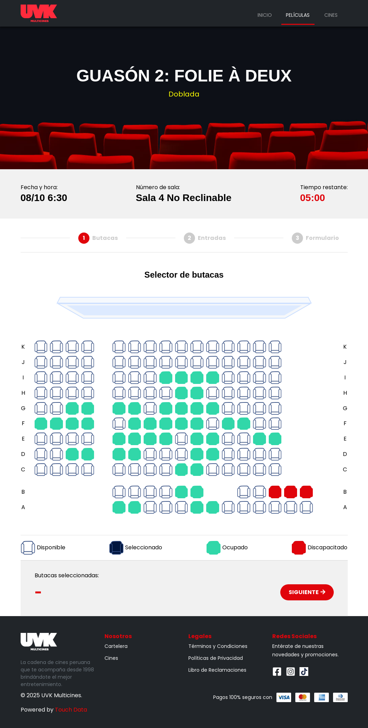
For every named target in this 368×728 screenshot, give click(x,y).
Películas (298, 15)
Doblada (184, 94)
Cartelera (116, 646)
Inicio (265, 15)
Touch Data (71, 710)
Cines (331, 15)
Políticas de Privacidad (215, 658)
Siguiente (307, 592)
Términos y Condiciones (217, 646)
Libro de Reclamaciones (217, 669)
